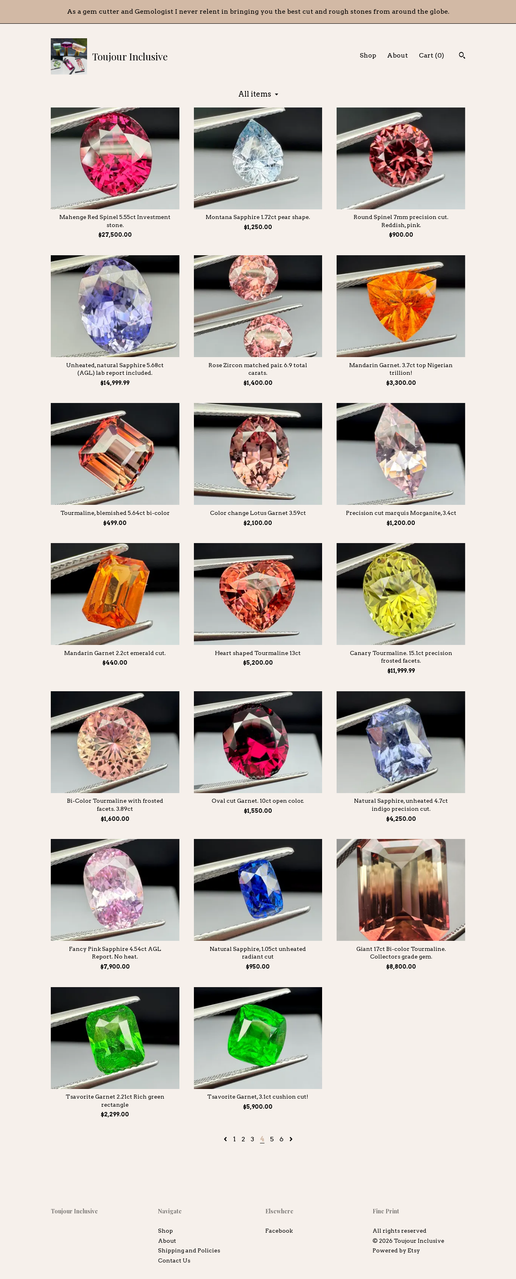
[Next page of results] (291, 1139)
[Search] (462, 56)
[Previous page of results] (226, 1139)
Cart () (431, 55)
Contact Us (174, 1260)
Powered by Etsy (396, 1250)
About (397, 55)
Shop (368, 55)
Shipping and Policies (189, 1250)
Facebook (279, 1230)
